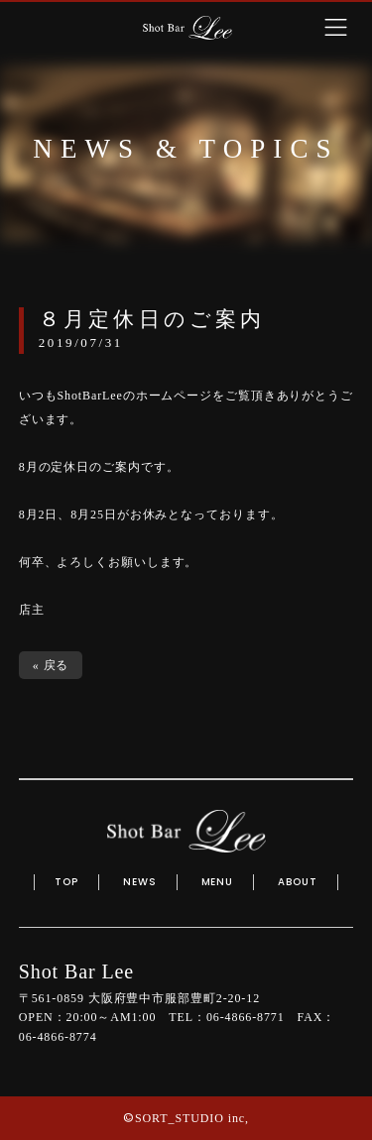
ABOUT (297, 881)
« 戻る (51, 665)
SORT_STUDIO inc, (192, 1118)
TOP (66, 881)
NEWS (140, 881)
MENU (217, 881)
